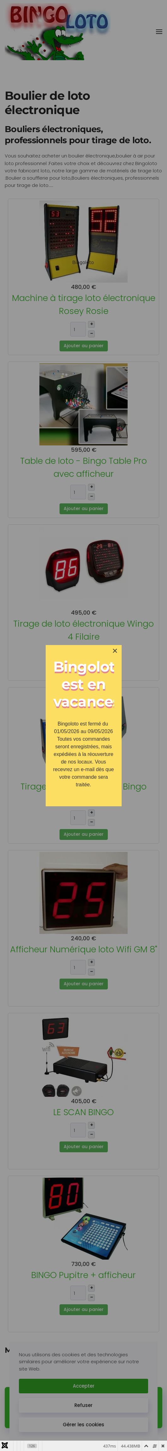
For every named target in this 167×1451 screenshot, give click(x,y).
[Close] (115, 650)
